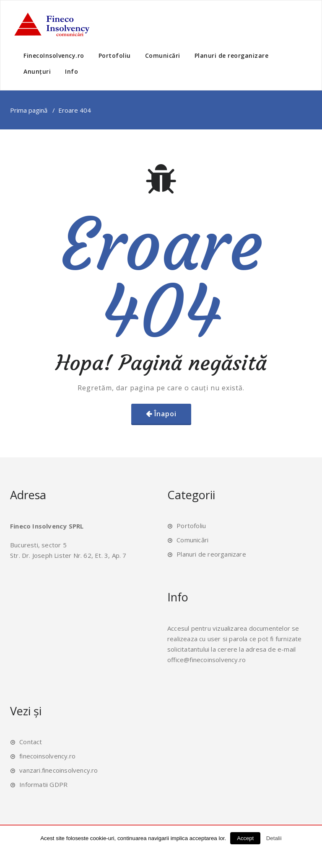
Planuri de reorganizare (232, 55)
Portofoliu (115, 55)
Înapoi (165, 413)
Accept (245, 838)
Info (71, 71)
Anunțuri (37, 71)
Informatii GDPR (43, 784)
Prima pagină (28, 110)
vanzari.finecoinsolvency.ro (58, 770)
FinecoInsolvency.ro (53, 55)
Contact (30, 742)
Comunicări (162, 55)
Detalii (274, 838)
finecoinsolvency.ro (47, 756)
